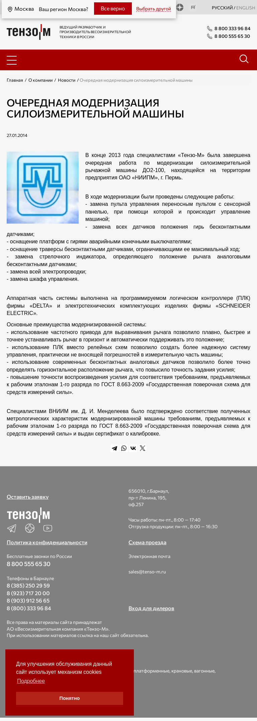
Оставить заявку (28, 496)
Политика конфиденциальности (47, 542)
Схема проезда (147, 542)
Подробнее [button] (31, 681)
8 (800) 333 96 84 (29, 608)
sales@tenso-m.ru (147, 571)
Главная (15, 80)
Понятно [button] (70, 698)
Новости (66, 80)
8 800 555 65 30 (29, 563)
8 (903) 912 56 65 (28, 600)
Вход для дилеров (151, 608)
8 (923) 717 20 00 (28, 593)
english (245, 7)
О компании (40, 80)
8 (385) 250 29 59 (28, 585)
